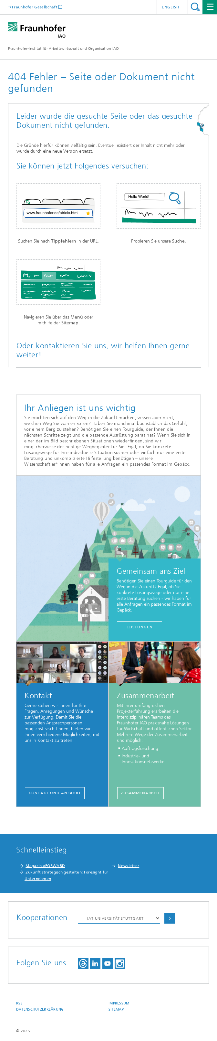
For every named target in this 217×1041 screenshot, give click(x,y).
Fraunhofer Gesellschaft (34, 7)
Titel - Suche (195, 7)
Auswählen (169, 918)
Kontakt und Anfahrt (54, 793)
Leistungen (140, 627)
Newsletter (128, 865)
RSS (19, 1003)
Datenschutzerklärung (40, 1009)
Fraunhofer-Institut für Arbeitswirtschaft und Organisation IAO (63, 48)
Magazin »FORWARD (45, 865)
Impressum (118, 1003)
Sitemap (116, 1009)
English (171, 7)
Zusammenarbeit (140, 793)
